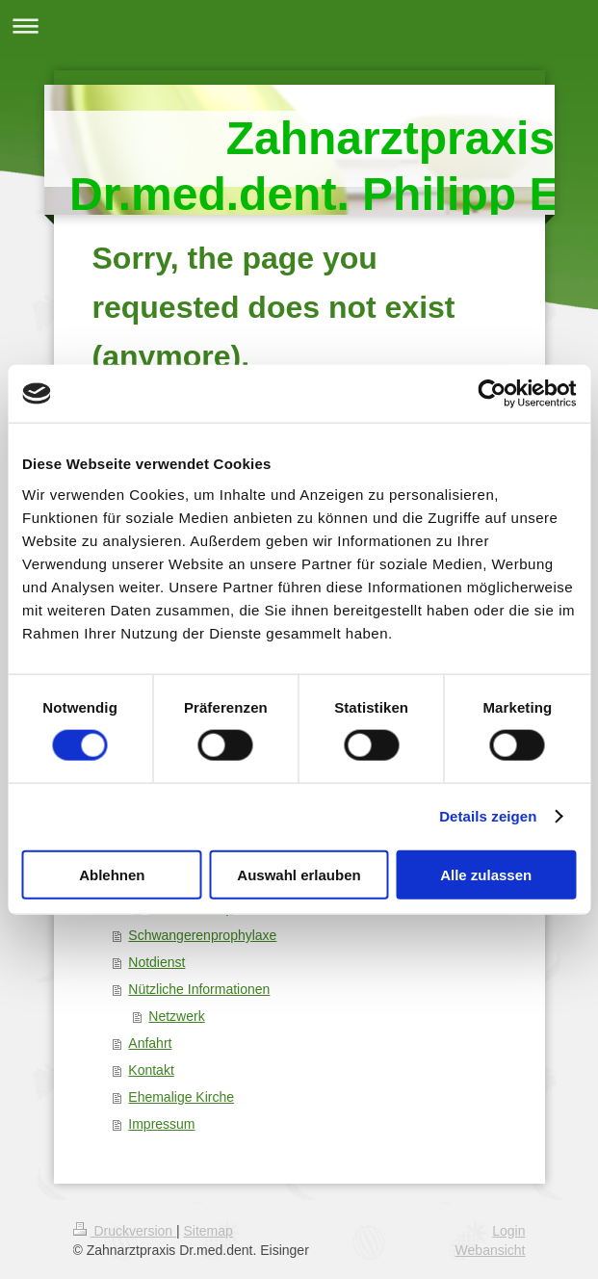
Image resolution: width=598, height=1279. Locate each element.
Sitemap (208, 1231)
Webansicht (490, 1250)
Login (508, 1231)
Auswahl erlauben (298, 874)
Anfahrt (149, 1043)
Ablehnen (111, 874)
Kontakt (150, 1070)
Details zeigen (487, 816)
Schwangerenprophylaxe (202, 935)
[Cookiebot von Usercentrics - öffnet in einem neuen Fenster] (491, 393)
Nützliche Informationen (199, 989)
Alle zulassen (486, 874)
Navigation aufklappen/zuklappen (299, 25)
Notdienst (156, 962)
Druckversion (124, 1231)
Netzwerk (176, 1016)
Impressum (161, 1124)
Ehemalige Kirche (181, 1097)
